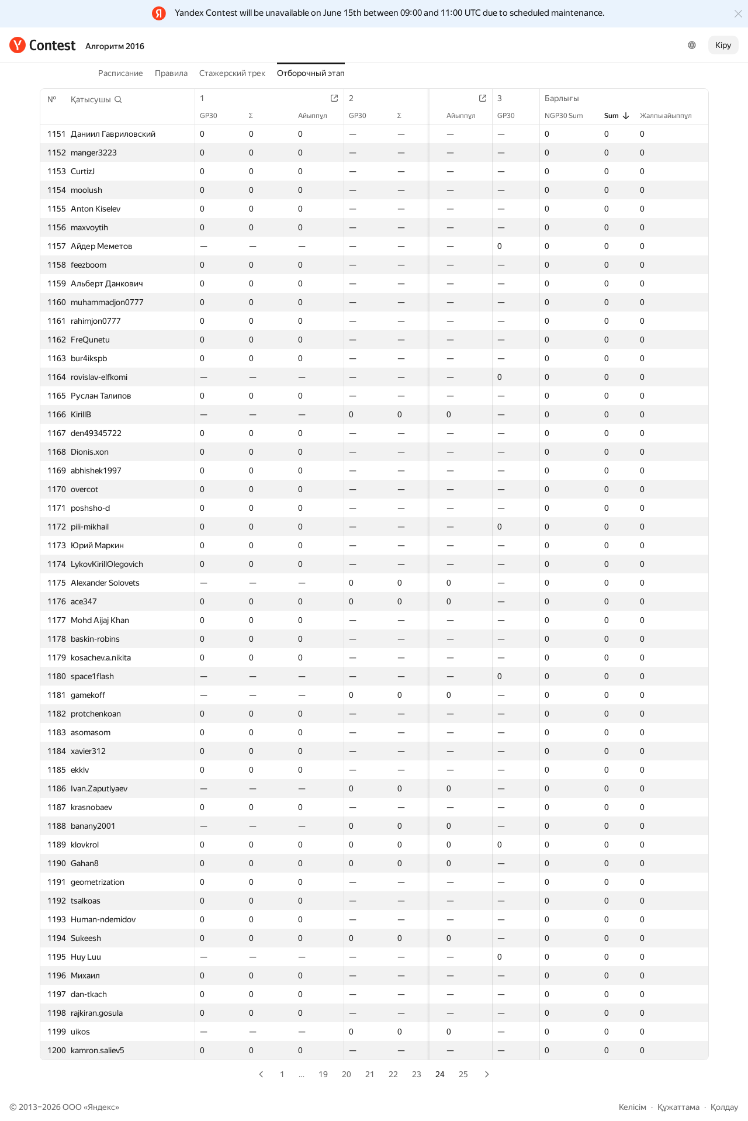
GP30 (214, 115)
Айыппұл (315, 115)
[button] (97, 99)
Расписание (120, 73)
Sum (617, 115)
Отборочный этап (311, 73)
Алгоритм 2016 (114, 46)
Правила (171, 73)
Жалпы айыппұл (672, 115)
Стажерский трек (232, 73)
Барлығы (568, 98)
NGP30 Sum (570, 115)
